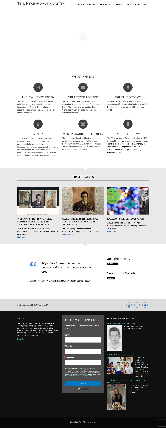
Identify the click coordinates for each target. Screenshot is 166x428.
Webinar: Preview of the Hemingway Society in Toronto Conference (34, 221)
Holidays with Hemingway (126, 219)
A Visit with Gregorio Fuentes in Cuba (120, 355)
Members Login (133, 4)
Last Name (69, 357)
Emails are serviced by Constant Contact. (80, 375)
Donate (111, 278)
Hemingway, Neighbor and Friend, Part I (121, 323)
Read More (21, 339)
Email (67, 335)
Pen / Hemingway (128, 134)
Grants (38, 134)
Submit (83, 383)
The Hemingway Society (41, 3)
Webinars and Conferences (83, 134)
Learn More (112, 264)
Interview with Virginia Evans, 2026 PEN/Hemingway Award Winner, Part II (126, 381)
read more (21, 237)
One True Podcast (128, 97)
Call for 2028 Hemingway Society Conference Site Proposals (80, 221)
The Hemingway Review (38, 97)
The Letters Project (83, 97)
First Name (70, 346)
